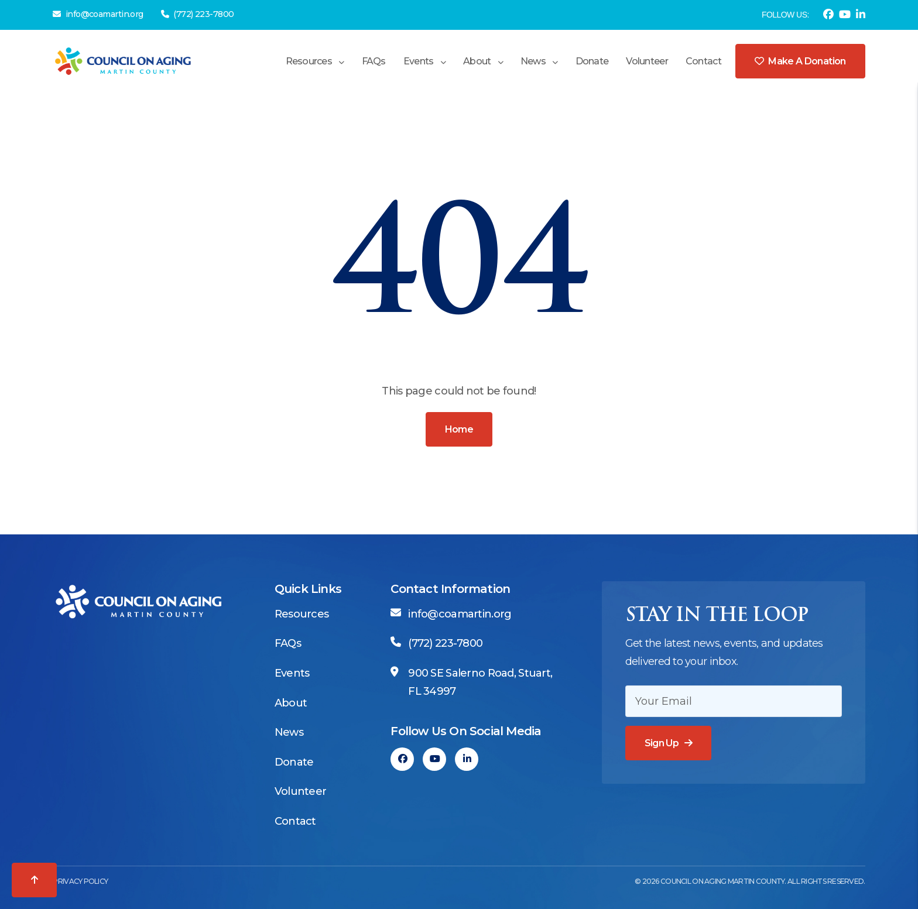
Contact (703, 61)
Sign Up (662, 743)
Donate (592, 61)
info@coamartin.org (98, 14)
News (533, 61)
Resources (309, 61)
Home (459, 429)
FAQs (374, 61)
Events (418, 61)
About (477, 61)
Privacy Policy (80, 881)
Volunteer (647, 61)
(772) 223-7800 (197, 14)
